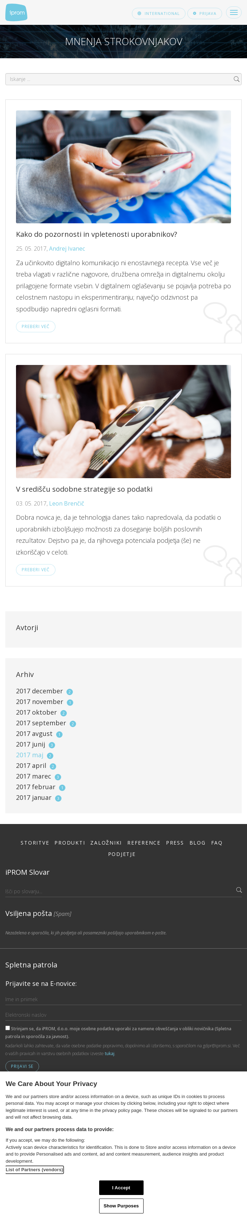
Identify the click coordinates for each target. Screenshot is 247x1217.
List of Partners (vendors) (34, 1169)
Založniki (106, 842)
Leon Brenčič (66, 503)
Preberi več (36, 326)
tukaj (109, 1053)
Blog (197, 842)
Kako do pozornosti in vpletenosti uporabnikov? (96, 234)
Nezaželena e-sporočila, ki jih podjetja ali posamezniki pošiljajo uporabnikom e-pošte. (86, 933)
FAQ (217, 842)
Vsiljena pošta (38, 913)
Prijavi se (22, 1066)
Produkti (69, 842)
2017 (44, 691)
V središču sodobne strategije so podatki (84, 489)
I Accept (121, 1187)
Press (175, 842)
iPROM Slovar (27, 872)
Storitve (35, 842)
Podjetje (122, 854)
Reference (144, 842)
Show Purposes (121, 1205)
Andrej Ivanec (67, 248)
